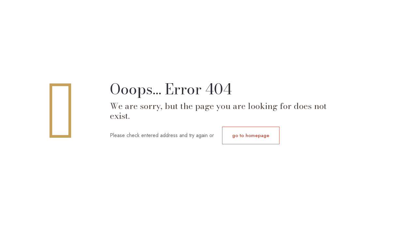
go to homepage (250, 135)
